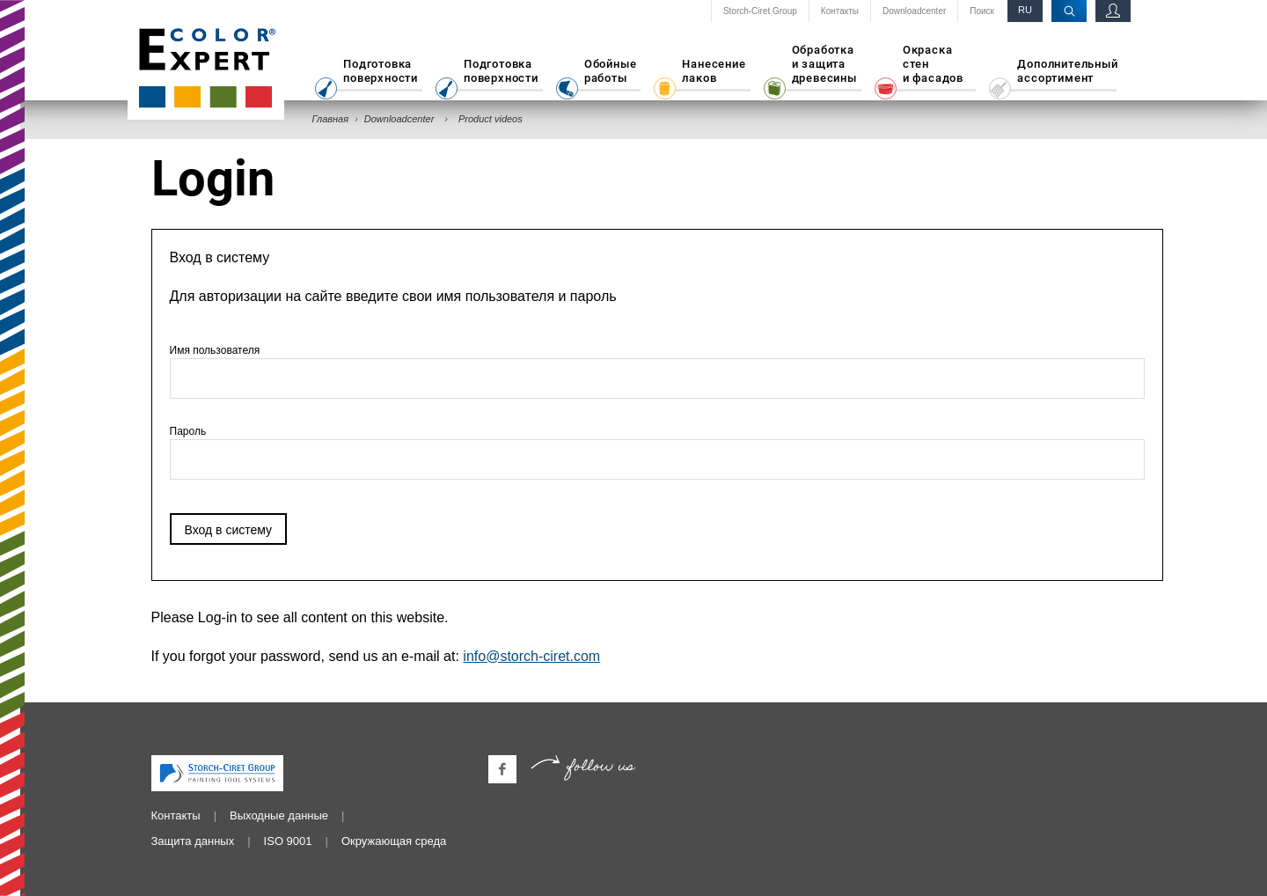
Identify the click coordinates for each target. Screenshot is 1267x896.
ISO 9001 (288, 841)
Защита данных (193, 841)
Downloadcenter (914, 11)
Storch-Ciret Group (760, 11)
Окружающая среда (393, 841)
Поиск (982, 11)
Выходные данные (279, 815)
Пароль (657, 452)
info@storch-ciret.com (531, 656)
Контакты (840, 11)
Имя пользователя (657, 371)
